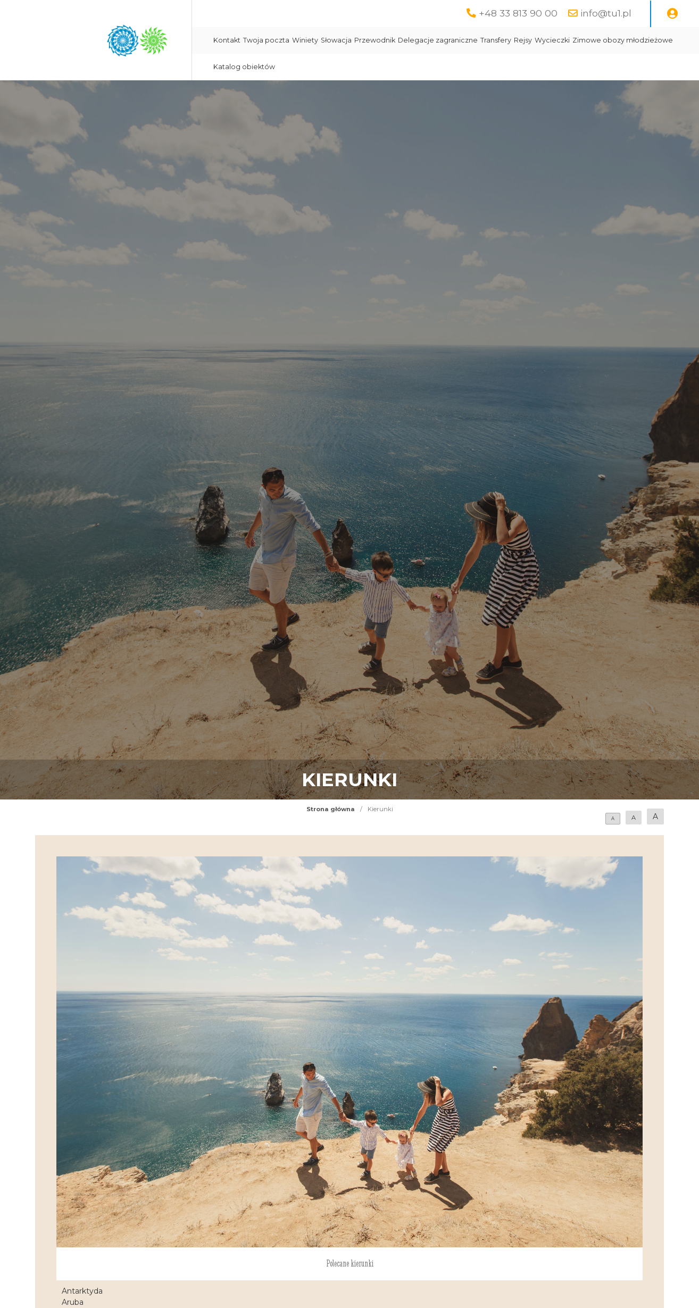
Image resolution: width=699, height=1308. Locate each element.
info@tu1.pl (605, 13)
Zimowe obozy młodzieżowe (622, 40)
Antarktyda (82, 1291)
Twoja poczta (266, 40)
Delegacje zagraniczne (438, 40)
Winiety (305, 40)
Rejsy (523, 40)
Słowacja (336, 40)
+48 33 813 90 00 (518, 13)
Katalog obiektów (244, 67)
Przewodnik (374, 40)
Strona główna (330, 809)
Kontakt (226, 40)
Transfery (495, 40)
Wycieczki (552, 40)
